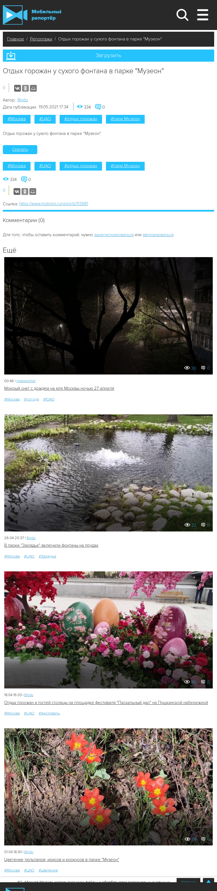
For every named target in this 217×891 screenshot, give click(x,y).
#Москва (17, 119)
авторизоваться (158, 234)
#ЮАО (49, 399)
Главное (15, 39)
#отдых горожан (80, 119)
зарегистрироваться (114, 234)
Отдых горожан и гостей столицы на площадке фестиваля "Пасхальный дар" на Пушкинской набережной (106, 702)
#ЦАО (45, 119)
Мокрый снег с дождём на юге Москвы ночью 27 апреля (59, 388)
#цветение (48, 870)
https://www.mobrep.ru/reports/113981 (53, 203)
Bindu (23, 99)
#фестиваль (49, 713)
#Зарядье (47, 556)
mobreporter (26, 381)
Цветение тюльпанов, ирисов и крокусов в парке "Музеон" (61, 859)
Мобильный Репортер (32, 15)
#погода (31, 399)
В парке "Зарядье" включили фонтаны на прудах (51, 545)
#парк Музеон (125, 119)
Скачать (20, 149)
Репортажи (41, 39)
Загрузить (108, 55)
